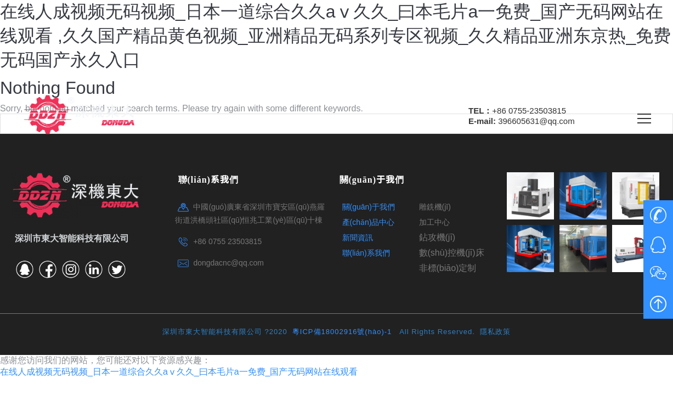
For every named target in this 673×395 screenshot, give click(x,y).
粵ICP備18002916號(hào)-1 (343, 332)
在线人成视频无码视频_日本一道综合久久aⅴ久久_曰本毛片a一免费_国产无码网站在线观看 (179, 371)
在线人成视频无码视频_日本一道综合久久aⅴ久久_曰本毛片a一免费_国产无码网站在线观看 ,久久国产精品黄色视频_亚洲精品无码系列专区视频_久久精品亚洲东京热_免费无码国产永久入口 (335, 36)
